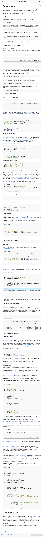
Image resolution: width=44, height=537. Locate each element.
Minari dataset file (27, 344)
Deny (34, 534)
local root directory (33, 95)
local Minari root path (13, 378)
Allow (40, 534)
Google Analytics (11, 534)
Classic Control (37, 516)
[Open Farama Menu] (40, 1)
